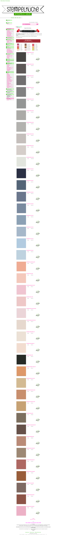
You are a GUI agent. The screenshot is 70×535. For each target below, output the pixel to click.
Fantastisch (8, 74)
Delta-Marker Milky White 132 (30, 331)
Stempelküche (9, 35)
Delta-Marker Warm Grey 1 (30, 145)
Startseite (12, 17)
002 (32, 519)
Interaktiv (8, 70)
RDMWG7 (32, 77)
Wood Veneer (9, 42)
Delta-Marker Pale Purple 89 (30, 506)
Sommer (8, 84)
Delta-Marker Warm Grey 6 (30, 87)
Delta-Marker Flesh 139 (29, 273)
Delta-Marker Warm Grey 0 (30, 157)
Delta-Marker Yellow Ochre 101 (30, 401)
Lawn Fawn (8, 31)
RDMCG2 (32, 240)
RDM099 (32, 414)
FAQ (17, 17)
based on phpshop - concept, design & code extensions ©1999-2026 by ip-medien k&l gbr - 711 (33, 534)
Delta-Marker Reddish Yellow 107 (31, 366)
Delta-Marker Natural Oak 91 (30, 494)
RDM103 (32, 391)
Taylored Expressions (10, 38)
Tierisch (8, 85)
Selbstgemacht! (9, 83)
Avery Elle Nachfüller (9, 55)
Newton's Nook (9, 34)
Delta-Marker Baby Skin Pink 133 (31, 320)
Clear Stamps (9, 29)
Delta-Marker (8, 45)
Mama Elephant (9, 32)
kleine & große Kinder (10, 80)
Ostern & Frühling (9, 81)
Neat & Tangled (9, 33)
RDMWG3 (32, 123)
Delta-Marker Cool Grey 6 (29, 192)
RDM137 (32, 286)
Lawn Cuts (8, 49)
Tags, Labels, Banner (10, 68)
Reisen (8, 82)
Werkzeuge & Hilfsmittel (10, 60)
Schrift (8, 66)
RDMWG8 (32, 65)
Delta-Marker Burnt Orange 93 (30, 471)
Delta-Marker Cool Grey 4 (29, 215)
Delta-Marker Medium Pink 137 (30, 285)
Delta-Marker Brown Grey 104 (30, 378)
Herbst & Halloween (9, 77)
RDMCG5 (32, 205)
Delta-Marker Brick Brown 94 (30, 459)
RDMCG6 (32, 193)
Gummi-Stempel (9, 37)
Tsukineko (8, 58)
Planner (8, 87)
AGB (15, 17)
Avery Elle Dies (9, 48)
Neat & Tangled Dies (9, 51)
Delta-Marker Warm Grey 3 (30, 122)
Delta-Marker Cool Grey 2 (29, 238)
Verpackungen (9, 69)
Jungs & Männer (9, 79)
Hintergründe (8, 78)
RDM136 (32, 298)
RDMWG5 (32, 100)
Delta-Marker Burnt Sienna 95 (30, 448)
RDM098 (32, 426)
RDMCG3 (32, 228)
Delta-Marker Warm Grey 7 (30, 75)
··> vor (33, 518)
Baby (7, 73)
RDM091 (32, 496)
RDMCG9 (32, 170)
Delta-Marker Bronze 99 (29, 413)
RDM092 (32, 484)
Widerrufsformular (38, 532)
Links (20, 17)
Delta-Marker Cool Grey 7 (29, 180)
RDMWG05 (32, 158)
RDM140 (32, 263)
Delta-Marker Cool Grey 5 (29, 203)
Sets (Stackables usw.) (10, 67)
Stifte (8, 44)
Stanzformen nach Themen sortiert (9, 63)
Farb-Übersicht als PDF (19, 37)
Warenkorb (8, 20)
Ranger (8, 57)
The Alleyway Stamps (10, 36)
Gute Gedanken (9, 76)
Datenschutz (32, 532)
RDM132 (32, 333)
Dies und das (9, 39)
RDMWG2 (32, 135)
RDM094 (32, 461)
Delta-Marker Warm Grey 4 (30, 110)
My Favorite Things (9, 50)
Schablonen (8, 61)
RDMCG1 (32, 251)
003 (34, 519)
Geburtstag (8, 75)
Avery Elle (8, 30)
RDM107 (32, 368)
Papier (8, 46)
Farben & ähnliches (9, 40)
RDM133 (32, 321)
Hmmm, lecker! (9, 86)
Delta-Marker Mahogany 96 (30, 436)
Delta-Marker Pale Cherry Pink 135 (31, 308)
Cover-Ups (8, 65)
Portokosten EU (9, 91)
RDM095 (32, 449)
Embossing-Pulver (9, 43)
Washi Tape (8, 59)
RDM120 (32, 356)
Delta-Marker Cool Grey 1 (29, 250)
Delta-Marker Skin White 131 (30, 343)
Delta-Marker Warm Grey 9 (30, 52)
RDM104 (32, 379)
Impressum (27, 532)
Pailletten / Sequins (9, 41)
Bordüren (8, 64)
